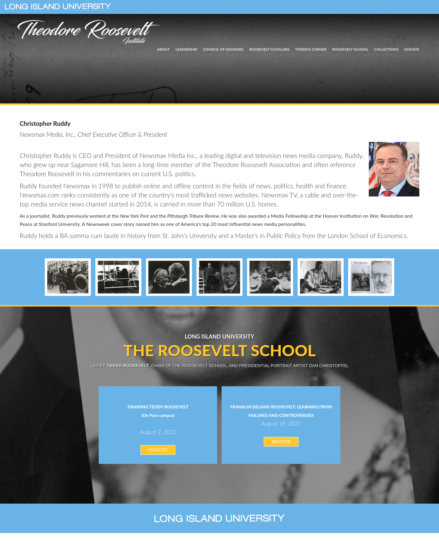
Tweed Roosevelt (128, 365)
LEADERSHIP (186, 49)
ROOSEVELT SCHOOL (350, 49)
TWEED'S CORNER (310, 49)
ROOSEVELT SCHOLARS (269, 49)
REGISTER (158, 449)
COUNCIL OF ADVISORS (223, 49)
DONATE (411, 49)
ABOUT (163, 49)
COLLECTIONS (386, 49)
